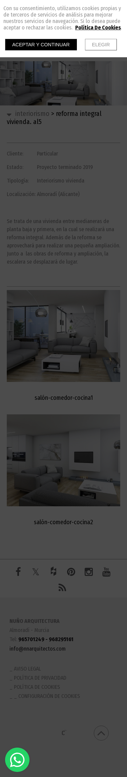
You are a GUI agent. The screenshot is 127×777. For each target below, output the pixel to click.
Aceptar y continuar (41, 44)
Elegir (101, 44)
